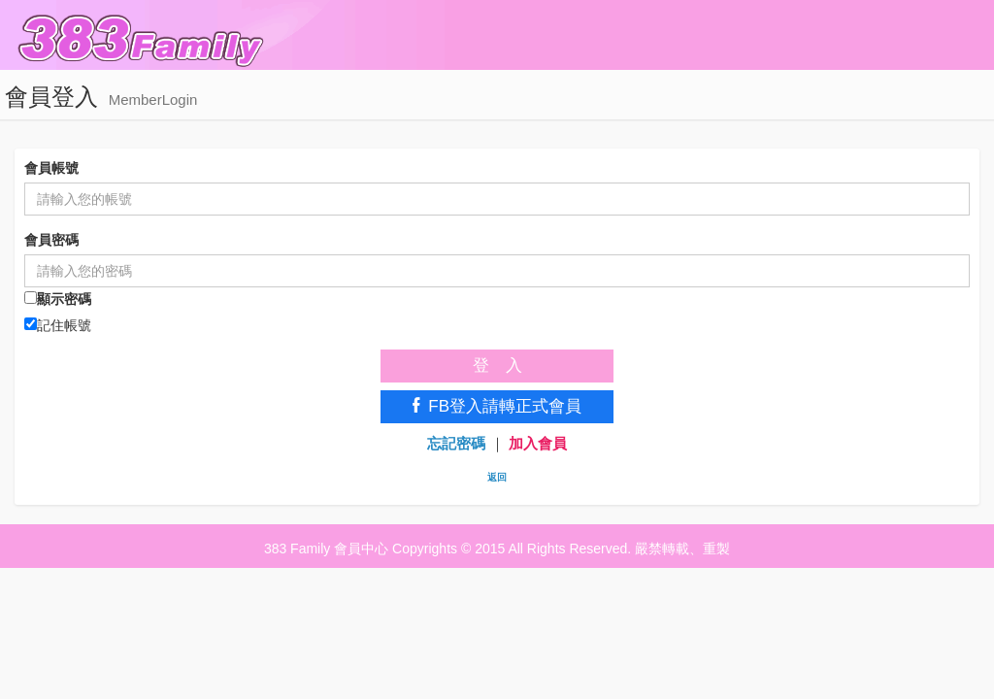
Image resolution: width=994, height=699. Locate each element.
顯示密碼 (57, 299)
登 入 (497, 365)
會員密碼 (51, 240)
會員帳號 (51, 168)
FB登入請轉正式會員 (497, 406)
